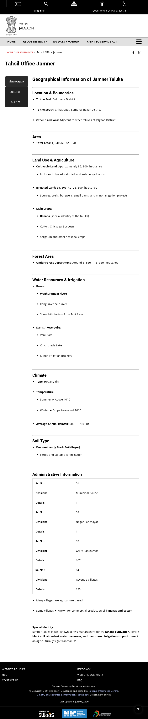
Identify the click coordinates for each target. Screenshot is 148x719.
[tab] (16, 81)
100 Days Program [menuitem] (65, 41)
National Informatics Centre (103, 688)
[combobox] (123, 3)
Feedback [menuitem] (84, 666)
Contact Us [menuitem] (10, 677)
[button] (139, 42)
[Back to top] (138, 709)
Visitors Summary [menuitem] (90, 672)
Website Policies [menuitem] (13, 666)
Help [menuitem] (5, 672)
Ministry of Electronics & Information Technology (62, 691)
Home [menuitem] (11, 41)
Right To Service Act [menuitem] (102, 41)
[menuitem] (18, 3)
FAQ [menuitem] (79, 677)
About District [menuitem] (35, 41)
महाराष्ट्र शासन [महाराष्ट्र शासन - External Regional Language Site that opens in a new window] (39, 10)
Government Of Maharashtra (109, 10)
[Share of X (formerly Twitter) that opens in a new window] (139, 52)
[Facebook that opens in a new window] (133, 52)
